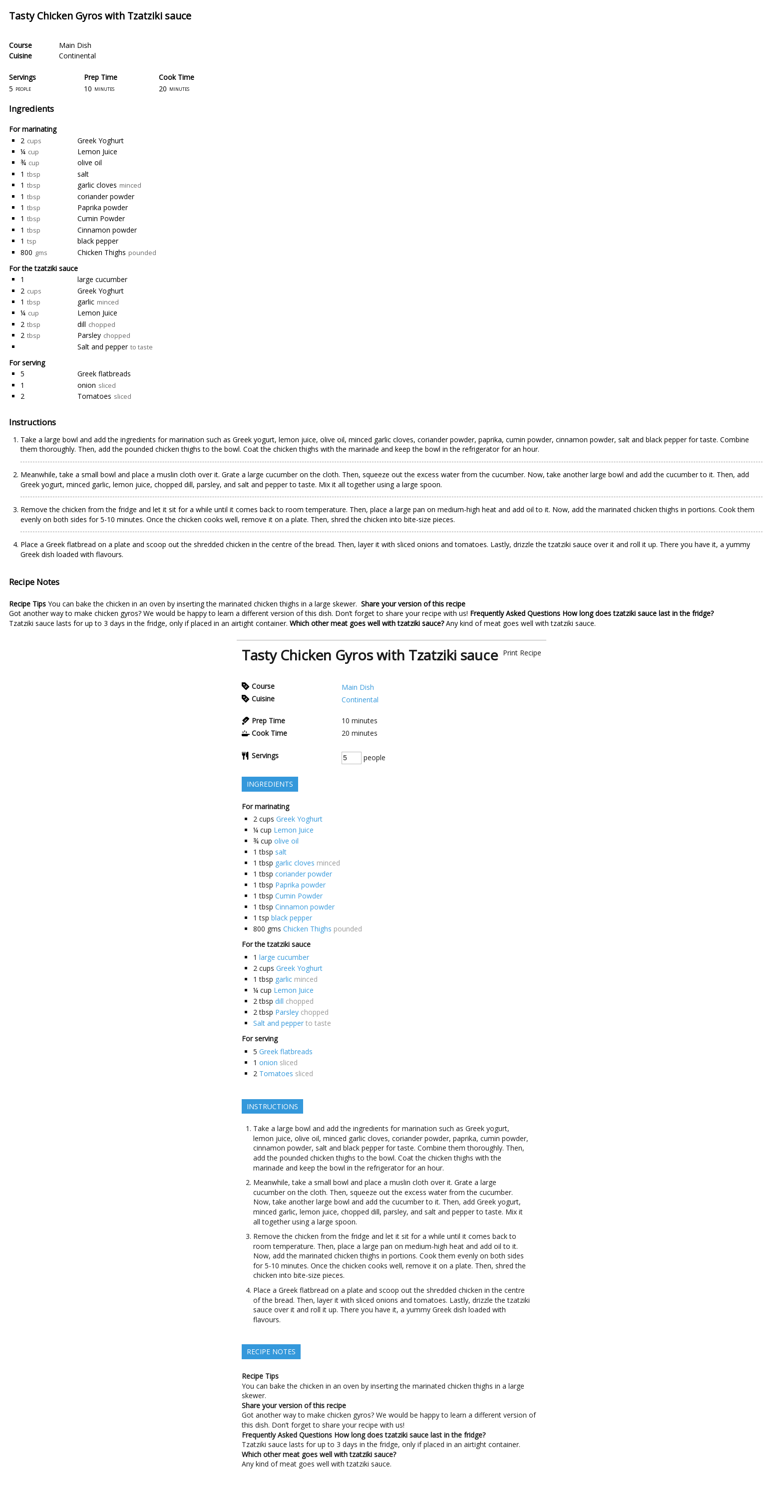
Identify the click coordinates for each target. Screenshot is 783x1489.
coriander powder (105, 196)
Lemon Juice (97, 151)
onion (86, 385)
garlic (85, 301)
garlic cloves (97, 185)
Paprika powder (102, 207)
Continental (77, 55)
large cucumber (102, 279)
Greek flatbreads (104, 373)
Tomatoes (94, 396)
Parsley (89, 335)
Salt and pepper (102, 346)
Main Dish (75, 45)
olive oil (89, 162)
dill (81, 324)
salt (83, 174)
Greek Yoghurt (100, 140)
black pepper (97, 241)
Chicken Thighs (101, 252)
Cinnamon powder (107, 230)
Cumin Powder (101, 218)
